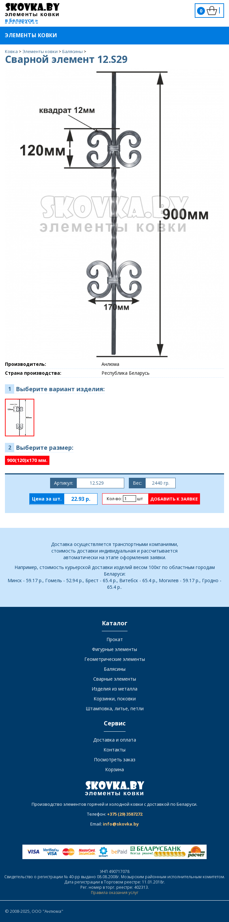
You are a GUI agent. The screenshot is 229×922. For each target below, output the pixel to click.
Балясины (115, 669)
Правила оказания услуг (114, 892)
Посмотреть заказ (114, 759)
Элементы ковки (35, 35)
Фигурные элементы (114, 649)
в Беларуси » (21, 20)
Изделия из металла (114, 689)
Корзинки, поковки (115, 698)
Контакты (114, 749)
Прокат (114, 639)
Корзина (114, 769)
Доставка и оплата (114, 740)
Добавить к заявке (174, 499)
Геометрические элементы (114, 659)
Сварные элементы (114, 679)
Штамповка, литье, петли (115, 708)
